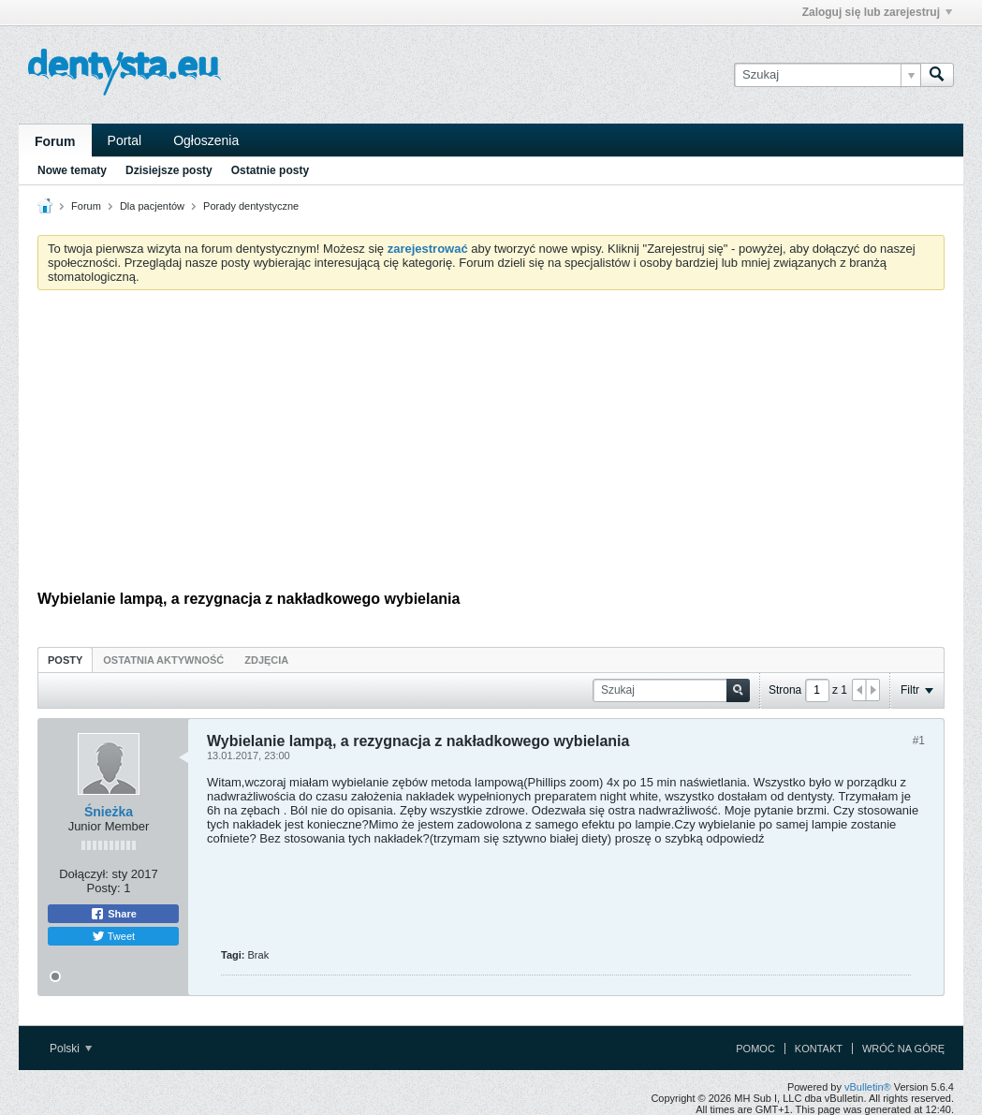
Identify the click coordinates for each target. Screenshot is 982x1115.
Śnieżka (108, 811)
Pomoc (755, 1048)
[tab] (65, 659)
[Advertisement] (491, 445)
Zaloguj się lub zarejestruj (877, 12)
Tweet (113, 936)
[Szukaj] (827, 75)
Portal (125, 140)
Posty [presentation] (65, 660)
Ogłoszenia (206, 140)
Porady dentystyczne (251, 206)
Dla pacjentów (152, 206)
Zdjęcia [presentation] (266, 660)
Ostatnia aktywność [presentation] (163, 660)
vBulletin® (867, 1087)
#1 (919, 740)
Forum (55, 141)
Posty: (104, 888)
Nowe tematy (72, 170)
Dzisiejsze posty (169, 170)
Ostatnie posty (270, 170)
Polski (71, 1048)
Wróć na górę (903, 1048)
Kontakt (819, 1048)
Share (113, 913)
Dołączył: (84, 874)
